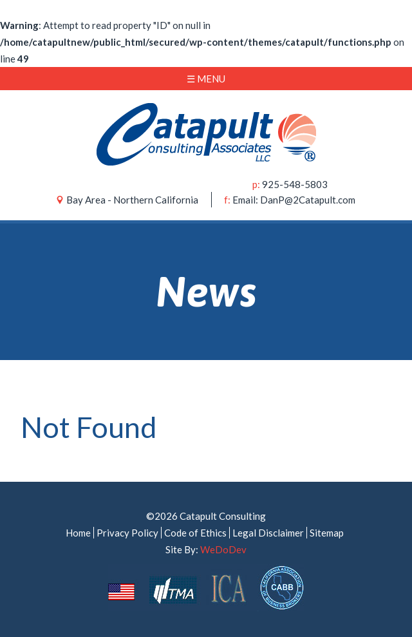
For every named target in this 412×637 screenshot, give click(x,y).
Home (78, 532)
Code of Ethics (195, 532)
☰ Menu (206, 78)
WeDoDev (223, 549)
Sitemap (327, 532)
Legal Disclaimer (268, 532)
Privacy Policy (127, 532)
